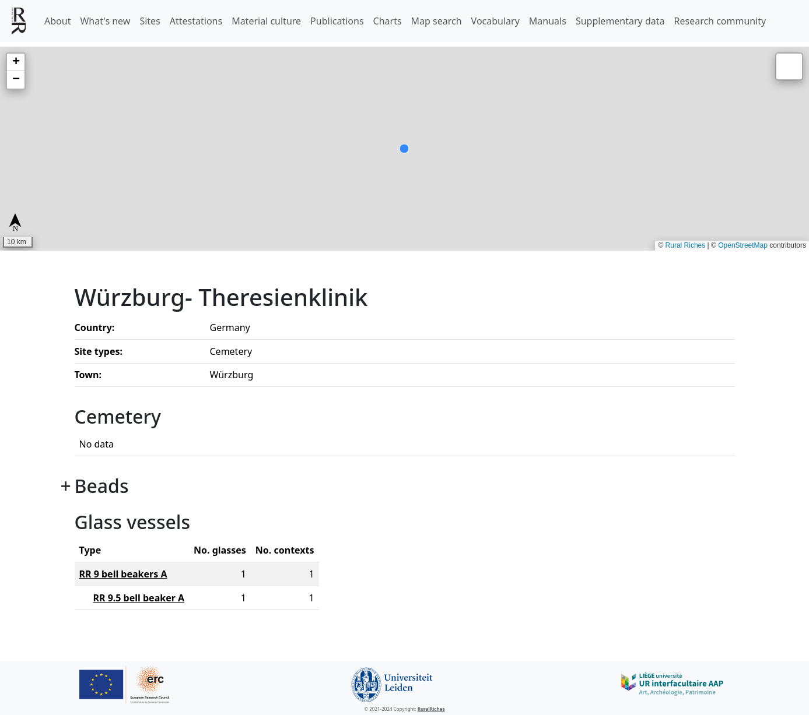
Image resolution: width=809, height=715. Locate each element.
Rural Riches (686, 245)
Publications (336, 21)
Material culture (266, 21)
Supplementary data (620, 21)
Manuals (547, 21)
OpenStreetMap (743, 245)
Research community (720, 21)
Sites (149, 21)
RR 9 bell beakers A (123, 574)
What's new (105, 21)
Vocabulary (495, 21)
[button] (15, 62)
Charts (387, 21)
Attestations (196, 21)
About (57, 21)
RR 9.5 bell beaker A (139, 597)
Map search (436, 21)
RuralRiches (431, 709)
